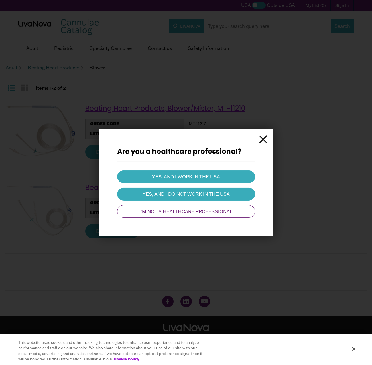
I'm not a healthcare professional (186, 211)
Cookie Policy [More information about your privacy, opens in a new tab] (126, 359)
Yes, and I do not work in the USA (186, 194)
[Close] (263, 139)
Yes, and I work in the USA (186, 177)
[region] (186, 349)
